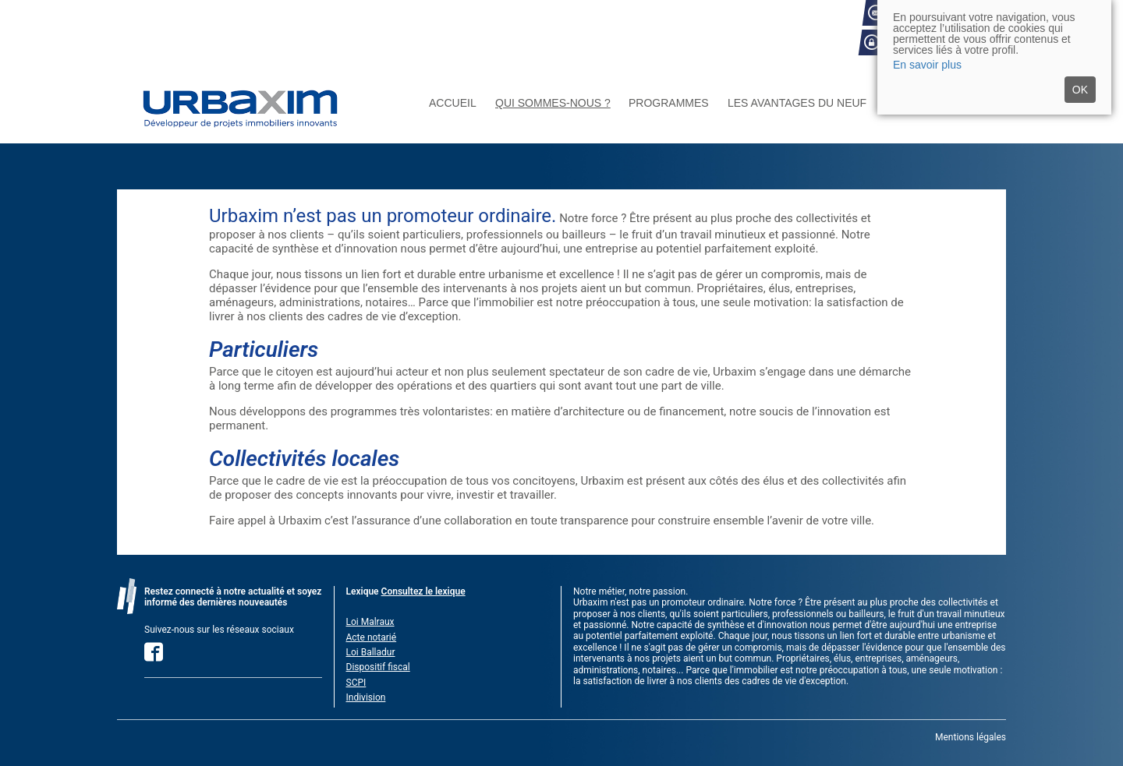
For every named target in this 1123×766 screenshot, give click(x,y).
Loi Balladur (370, 652)
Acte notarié (371, 637)
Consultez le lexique (423, 591)
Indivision (366, 697)
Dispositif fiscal (378, 667)
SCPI (356, 682)
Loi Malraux (370, 621)
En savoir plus (927, 64)
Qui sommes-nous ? (553, 103)
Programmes (669, 103)
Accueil (452, 103)
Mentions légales (970, 737)
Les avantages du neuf (797, 103)
